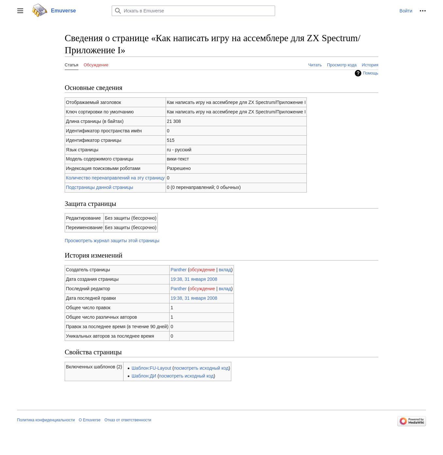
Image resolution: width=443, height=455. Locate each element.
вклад (225, 269)
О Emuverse (90, 420)
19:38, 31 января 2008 (194, 279)
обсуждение (202, 269)
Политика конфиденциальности (46, 420)
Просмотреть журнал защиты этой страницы (112, 240)
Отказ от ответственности (128, 420)
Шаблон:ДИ (144, 376)
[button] (20, 11)
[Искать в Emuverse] (193, 11)
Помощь (370, 73)
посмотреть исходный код (201, 368)
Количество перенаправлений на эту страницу (115, 177)
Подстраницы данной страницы (99, 187)
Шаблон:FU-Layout (151, 368)
